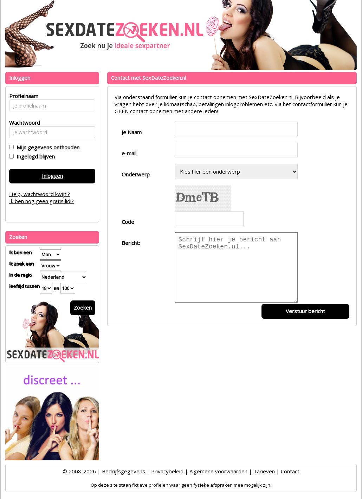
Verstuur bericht (305, 311)
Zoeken (83, 307)
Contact (290, 471)
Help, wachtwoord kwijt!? (39, 193)
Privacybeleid (167, 471)
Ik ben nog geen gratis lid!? (41, 201)
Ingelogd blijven (34, 156)
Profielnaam (22, 95)
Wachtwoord (22, 122)
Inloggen (52, 175)
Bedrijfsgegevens (123, 471)
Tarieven (264, 471)
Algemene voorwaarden (218, 471)
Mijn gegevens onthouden (46, 147)
